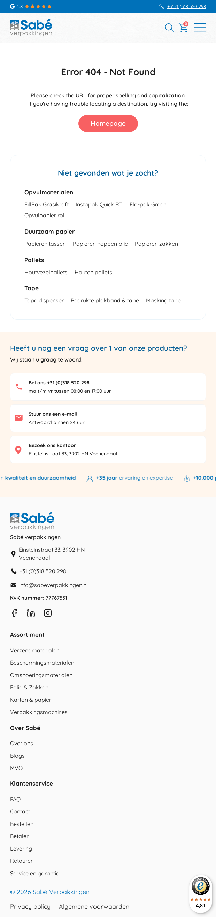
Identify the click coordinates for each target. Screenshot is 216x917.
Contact (20, 811)
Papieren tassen (45, 243)
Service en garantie (34, 873)
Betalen (20, 836)
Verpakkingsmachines (39, 712)
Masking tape (163, 300)
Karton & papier (30, 700)
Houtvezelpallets (46, 272)
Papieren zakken (156, 243)
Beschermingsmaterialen (42, 662)
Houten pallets (93, 272)
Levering (21, 848)
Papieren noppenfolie (100, 243)
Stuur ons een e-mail (53, 414)
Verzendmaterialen (35, 650)
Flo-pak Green (148, 204)
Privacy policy (30, 906)
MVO (16, 768)
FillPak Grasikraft (46, 204)
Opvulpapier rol (44, 215)
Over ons (21, 743)
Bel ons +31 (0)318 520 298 (59, 383)
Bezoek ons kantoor (52, 445)
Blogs (17, 755)
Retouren (22, 860)
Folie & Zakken (29, 687)
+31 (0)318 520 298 (186, 6)
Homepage (108, 123)
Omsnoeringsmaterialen (41, 675)
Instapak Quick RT (99, 204)
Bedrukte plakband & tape (105, 300)
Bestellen (21, 824)
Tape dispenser (44, 300)
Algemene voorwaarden (94, 906)
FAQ (15, 799)
